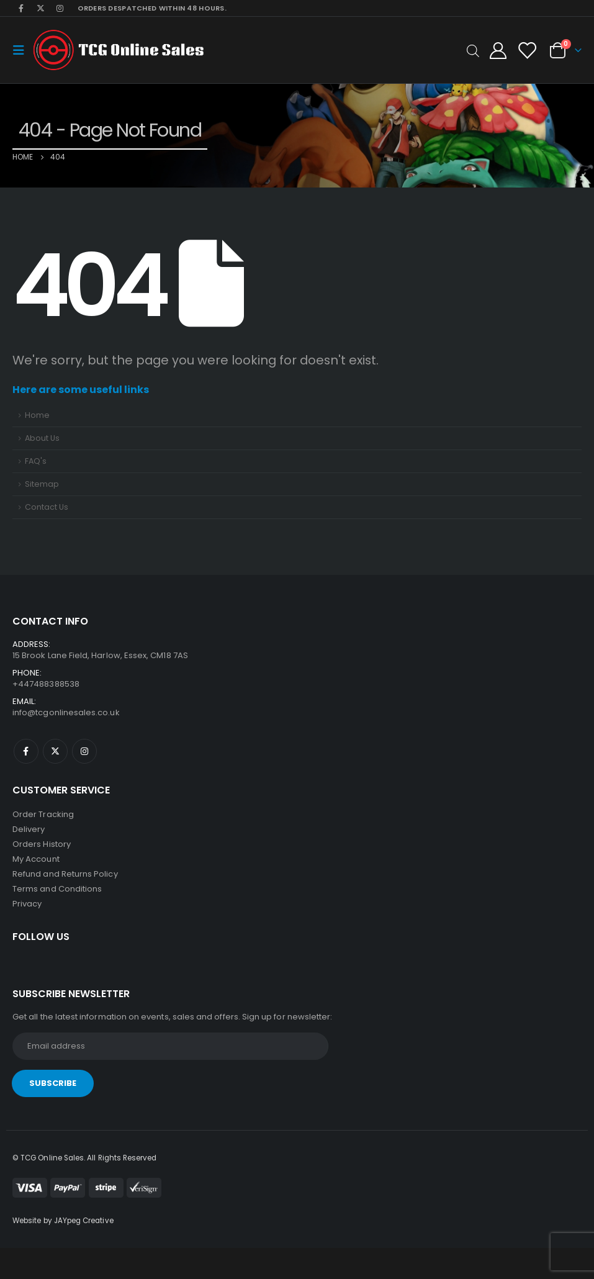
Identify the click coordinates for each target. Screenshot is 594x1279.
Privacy (27, 904)
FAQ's (36, 461)
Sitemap (42, 484)
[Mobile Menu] (22, 50)
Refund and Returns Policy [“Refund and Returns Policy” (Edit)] (65, 874)
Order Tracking (43, 814)
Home (37, 415)
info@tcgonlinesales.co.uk (66, 712)
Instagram (84, 751)
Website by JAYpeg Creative (63, 1221)
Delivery (28, 829)
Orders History (41, 844)
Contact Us (46, 507)
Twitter (55, 751)
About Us (42, 438)
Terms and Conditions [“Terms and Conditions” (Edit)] (57, 889)
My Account (36, 859)
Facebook (26, 751)
